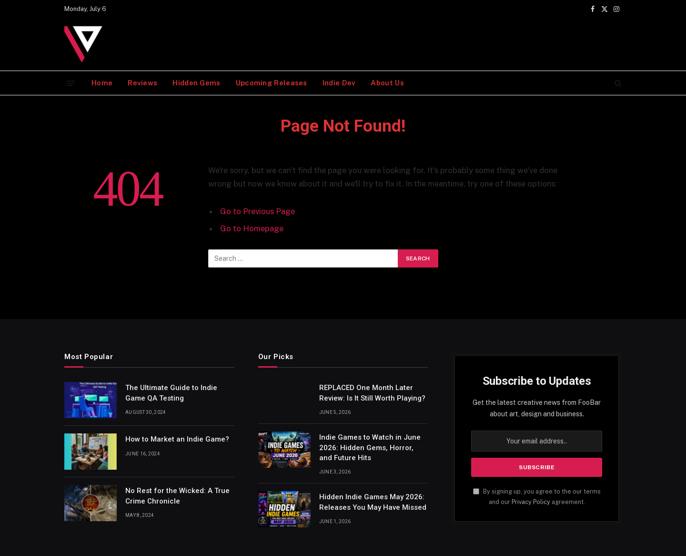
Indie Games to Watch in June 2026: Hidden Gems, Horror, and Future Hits (370, 447)
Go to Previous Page (257, 211)
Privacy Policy (531, 501)
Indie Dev (339, 83)
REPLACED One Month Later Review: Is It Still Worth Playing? (372, 392)
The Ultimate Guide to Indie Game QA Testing (171, 392)
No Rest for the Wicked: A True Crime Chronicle (177, 495)
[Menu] (71, 83)
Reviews (142, 83)
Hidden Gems (196, 83)
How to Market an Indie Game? (177, 439)
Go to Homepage (251, 228)
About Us (387, 83)
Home (101, 83)
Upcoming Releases (271, 83)
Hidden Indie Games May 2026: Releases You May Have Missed (372, 502)
